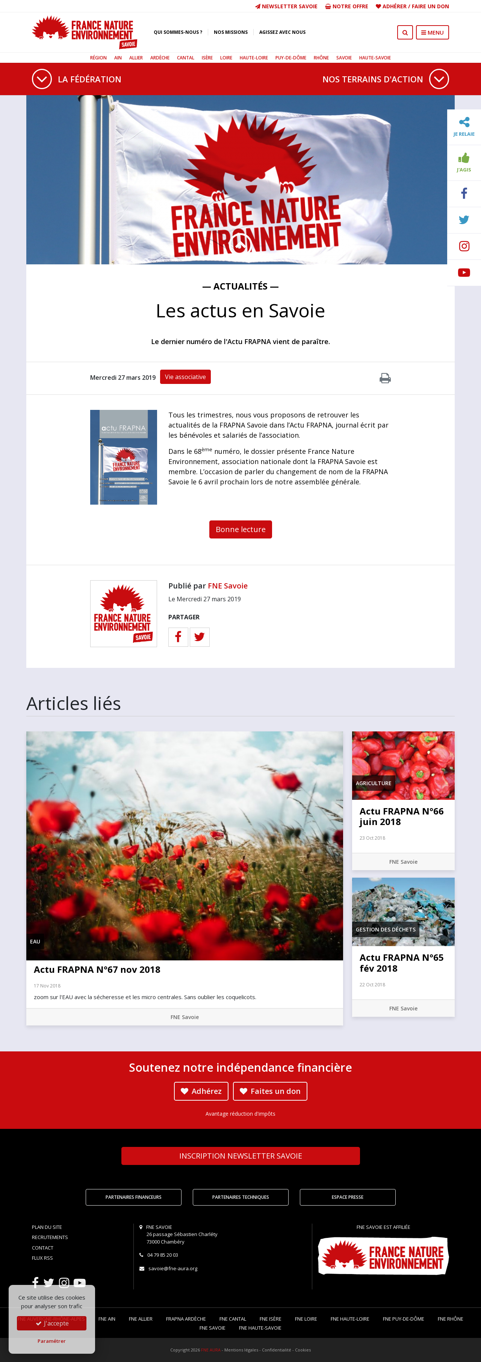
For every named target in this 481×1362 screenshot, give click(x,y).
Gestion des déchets (386, 929)
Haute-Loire (254, 58)
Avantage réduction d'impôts (240, 1113)
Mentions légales (241, 1350)
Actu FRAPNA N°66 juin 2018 (402, 816)
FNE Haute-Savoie (260, 1327)
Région (98, 58)
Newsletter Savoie (286, 6)
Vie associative (185, 377)
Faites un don (270, 1091)
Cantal (185, 58)
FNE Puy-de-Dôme (403, 1318)
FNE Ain (106, 1318)
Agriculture (374, 783)
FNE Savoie (228, 586)
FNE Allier (141, 1318)
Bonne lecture (241, 529)
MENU (432, 32)
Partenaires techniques (240, 1197)
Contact (42, 1247)
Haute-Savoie (375, 58)
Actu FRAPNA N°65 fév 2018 (402, 962)
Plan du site (47, 1227)
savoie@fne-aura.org (172, 1268)
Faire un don (430, 6)
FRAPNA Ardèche (186, 1318)
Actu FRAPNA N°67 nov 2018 (97, 969)
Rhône (321, 58)
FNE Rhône (450, 1318)
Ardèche (159, 58)
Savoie (344, 58)
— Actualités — (240, 286)
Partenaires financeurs (134, 1197)
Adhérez (201, 1091)
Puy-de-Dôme (290, 58)
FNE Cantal (232, 1318)
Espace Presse (347, 1197)
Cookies (303, 1350)
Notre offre (346, 6)
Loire (226, 58)
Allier (136, 58)
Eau (35, 941)
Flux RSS (42, 1257)
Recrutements (50, 1237)
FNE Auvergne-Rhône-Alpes (51, 1318)
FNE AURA (211, 1350)
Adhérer (395, 6)
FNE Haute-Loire (350, 1318)
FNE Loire (306, 1318)
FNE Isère (270, 1318)
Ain (118, 58)
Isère (207, 58)
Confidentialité (276, 1350)
